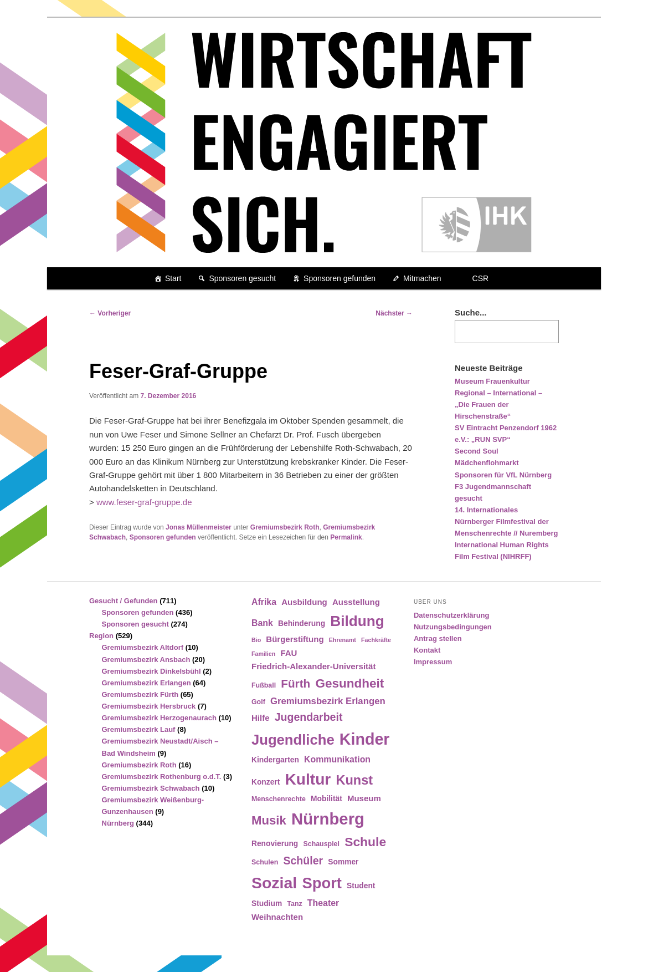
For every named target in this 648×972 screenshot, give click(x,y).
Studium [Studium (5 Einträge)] (266, 903)
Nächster (394, 313)
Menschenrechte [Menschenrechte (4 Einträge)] (278, 799)
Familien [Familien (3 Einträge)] (263, 653)
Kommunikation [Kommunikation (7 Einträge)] (337, 759)
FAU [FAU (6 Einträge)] (288, 653)
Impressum (433, 662)
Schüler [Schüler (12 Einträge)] (303, 860)
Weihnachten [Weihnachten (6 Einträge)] (277, 917)
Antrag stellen (438, 638)
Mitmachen (422, 278)
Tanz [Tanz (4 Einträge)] (294, 904)
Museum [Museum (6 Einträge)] (364, 798)
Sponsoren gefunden (340, 278)
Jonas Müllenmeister (199, 527)
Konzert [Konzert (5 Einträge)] (265, 782)
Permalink (346, 537)
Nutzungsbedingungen (453, 627)
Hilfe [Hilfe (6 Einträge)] (260, 717)
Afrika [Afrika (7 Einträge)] (263, 602)
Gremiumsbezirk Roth (285, 527)
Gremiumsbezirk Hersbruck (149, 706)
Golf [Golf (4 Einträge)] (258, 702)
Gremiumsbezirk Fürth (140, 694)
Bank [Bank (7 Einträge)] (262, 623)
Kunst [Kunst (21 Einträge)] (354, 780)
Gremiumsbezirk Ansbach (146, 659)
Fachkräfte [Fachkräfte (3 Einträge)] (376, 640)
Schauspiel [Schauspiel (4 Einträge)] (321, 844)
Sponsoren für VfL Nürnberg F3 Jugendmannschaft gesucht (503, 486)
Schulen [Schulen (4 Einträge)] (264, 862)
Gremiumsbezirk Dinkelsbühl (151, 671)
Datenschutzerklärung (452, 615)
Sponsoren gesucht (242, 278)
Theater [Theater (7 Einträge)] (323, 903)
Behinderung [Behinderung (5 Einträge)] (301, 623)
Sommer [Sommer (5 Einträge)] (343, 862)
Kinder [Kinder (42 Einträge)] (365, 739)
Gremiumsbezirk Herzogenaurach (159, 718)
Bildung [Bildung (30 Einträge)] (357, 621)
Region (101, 636)
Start (173, 278)
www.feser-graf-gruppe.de (144, 502)
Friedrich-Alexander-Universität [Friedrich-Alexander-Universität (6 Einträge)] (313, 666)
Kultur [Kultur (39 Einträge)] (308, 779)
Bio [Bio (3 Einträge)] (256, 640)
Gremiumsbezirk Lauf (139, 729)
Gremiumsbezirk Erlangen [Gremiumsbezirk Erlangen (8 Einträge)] (327, 701)
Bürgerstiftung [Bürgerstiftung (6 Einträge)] (294, 639)
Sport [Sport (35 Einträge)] (322, 883)
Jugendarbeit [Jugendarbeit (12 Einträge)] (309, 717)
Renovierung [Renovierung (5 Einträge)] (274, 843)
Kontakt (427, 650)
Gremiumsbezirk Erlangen (146, 683)
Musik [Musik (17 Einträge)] (268, 820)
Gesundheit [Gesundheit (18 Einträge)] (349, 683)
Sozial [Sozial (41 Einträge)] (274, 883)
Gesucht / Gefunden (123, 601)
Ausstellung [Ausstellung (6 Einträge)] (356, 602)
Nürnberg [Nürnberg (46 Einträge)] (327, 819)
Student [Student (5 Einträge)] (361, 886)
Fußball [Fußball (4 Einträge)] (263, 685)
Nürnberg (118, 823)
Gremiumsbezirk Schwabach (151, 788)
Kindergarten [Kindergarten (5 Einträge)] (275, 760)
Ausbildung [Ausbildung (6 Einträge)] (304, 602)
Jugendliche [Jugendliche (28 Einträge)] (293, 739)
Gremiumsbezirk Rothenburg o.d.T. (162, 776)
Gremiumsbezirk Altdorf (143, 647)
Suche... (471, 312)
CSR (480, 278)
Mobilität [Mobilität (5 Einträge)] (326, 799)
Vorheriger (110, 313)
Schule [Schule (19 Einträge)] (365, 841)
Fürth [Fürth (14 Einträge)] (295, 683)
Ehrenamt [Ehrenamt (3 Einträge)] (342, 640)
